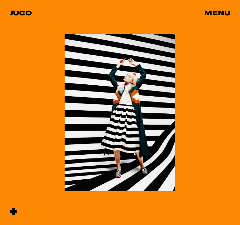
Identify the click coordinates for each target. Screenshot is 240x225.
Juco (21, 13)
